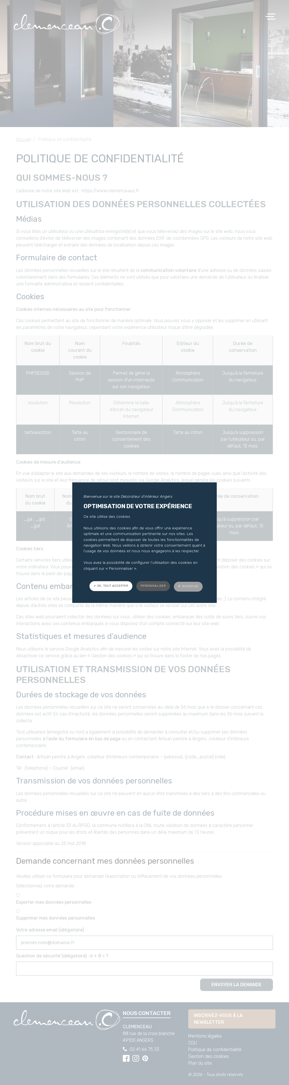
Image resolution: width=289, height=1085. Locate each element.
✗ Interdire (188, 586)
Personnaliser (153, 586)
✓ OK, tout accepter (111, 586)
